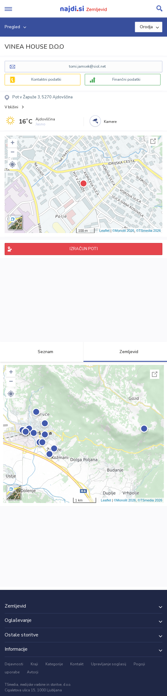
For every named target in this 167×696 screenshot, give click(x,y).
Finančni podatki (126, 79)
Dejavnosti (14, 664)
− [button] (13, 152)
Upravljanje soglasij (108, 664)
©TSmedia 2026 (148, 230)
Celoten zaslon (153, 141)
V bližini (11, 107)
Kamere (110, 121)
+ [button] (13, 143)
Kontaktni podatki (46, 79)
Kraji (34, 664)
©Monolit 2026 (123, 230)
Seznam (42, 352)
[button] (12, 164)
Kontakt (77, 664)
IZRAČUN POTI (84, 249)
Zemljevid (125, 352)
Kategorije (54, 664)
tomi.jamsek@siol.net (87, 66)
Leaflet (104, 230)
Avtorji (32, 672)
